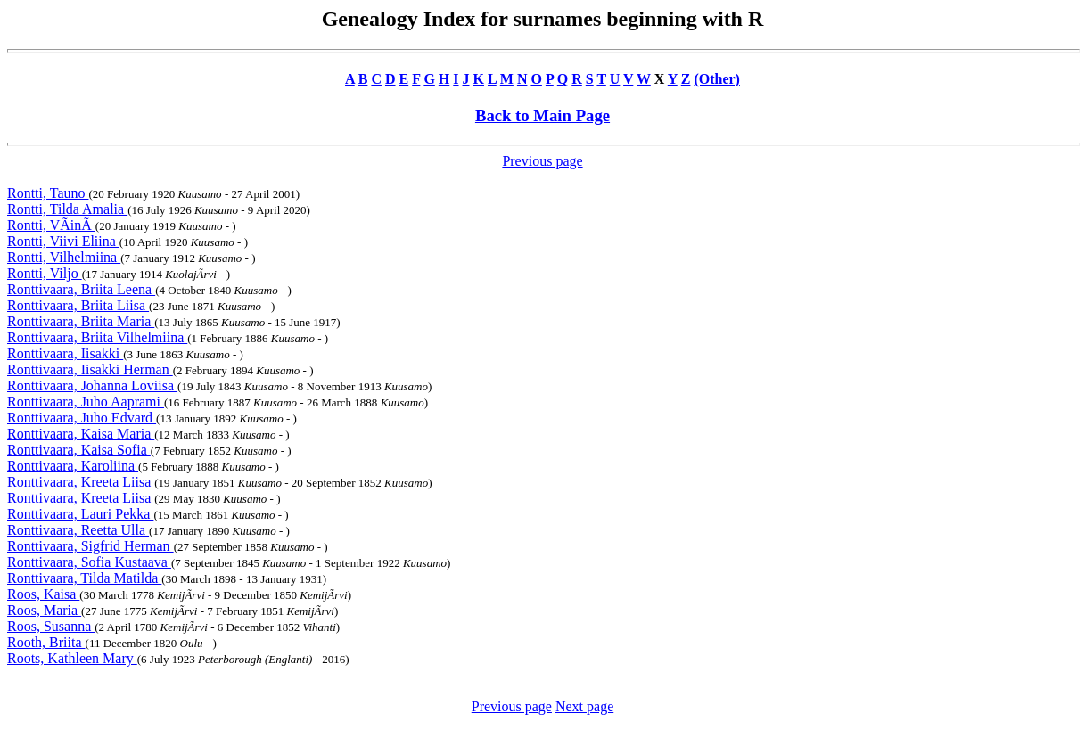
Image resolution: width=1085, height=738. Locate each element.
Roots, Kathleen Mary (72, 658)
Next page (584, 706)
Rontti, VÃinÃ (51, 225)
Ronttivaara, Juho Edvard (81, 417)
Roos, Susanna (51, 626)
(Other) (717, 78)
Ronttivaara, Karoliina (72, 465)
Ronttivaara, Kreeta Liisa (80, 481)
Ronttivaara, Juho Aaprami (85, 401)
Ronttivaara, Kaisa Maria (80, 433)
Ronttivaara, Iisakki (65, 353)
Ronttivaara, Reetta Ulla (78, 529)
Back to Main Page (542, 115)
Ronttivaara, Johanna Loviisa (92, 385)
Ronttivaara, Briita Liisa (78, 305)
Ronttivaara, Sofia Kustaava (89, 562)
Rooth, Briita (46, 642)
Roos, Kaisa (43, 594)
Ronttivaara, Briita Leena (81, 289)
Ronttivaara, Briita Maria (80, 321)
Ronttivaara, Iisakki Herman (90, 369)
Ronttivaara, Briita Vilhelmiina (97, 337)
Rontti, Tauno (47, 193)
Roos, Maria (44, 610)
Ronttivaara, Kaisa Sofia (79, 449)
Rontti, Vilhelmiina (63, 257)
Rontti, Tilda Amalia (67, 209)
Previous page (542, 160)
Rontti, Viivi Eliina (63, 241)
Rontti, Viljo (44, 273)
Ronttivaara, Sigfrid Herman (90, 546)
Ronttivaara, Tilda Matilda (84, 578)
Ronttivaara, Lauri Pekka (80, 513)
